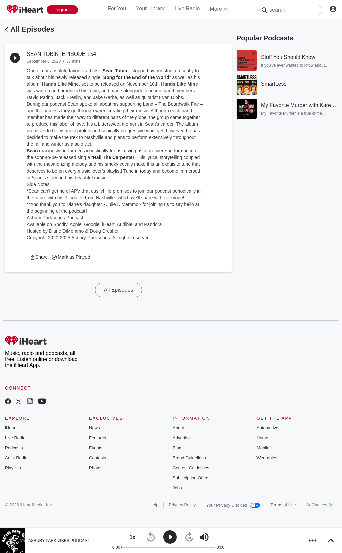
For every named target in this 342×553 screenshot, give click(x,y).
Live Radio (187, 8)
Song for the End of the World (136, 77)
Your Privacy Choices (233, 505)
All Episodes (32, 29)
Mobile (262, 447)
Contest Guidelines (191, 467)
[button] (39, 257)
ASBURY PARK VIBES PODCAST (59, 540)
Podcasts (14, 447)
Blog (177, 447)
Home (262, 437)
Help (154, 504)
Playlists (13, 467)
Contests (97, 457)
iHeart (11, 427)
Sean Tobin (114, 70)
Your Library (150, 8)
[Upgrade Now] (62, 9)
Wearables (266, 457)
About (178, 427)
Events (95, 447)
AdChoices (319, 504)
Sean (32, 150)
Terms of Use (283, 504)
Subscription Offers (191, 477)
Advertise (182, 437)
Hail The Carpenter (113, 157)
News (94, 427)
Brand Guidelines (189, 457)
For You (117, 8)
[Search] (289, 10)
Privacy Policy (182, 504)
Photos (95, 467)
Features (97, 437)
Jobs (177, 487)
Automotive (267, 427)
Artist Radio (16, 457)
